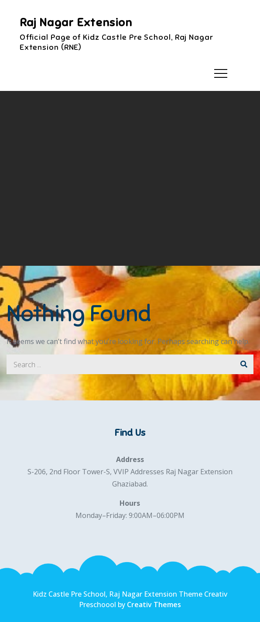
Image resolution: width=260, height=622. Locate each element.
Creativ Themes (154, 604)
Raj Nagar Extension (76, 22)
